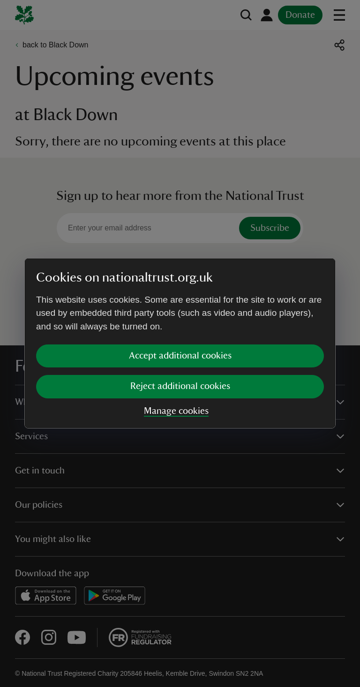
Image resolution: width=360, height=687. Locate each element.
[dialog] (180, 343)
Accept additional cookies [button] (180, 355)
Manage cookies (176, 411)
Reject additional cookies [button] (180, 386)
